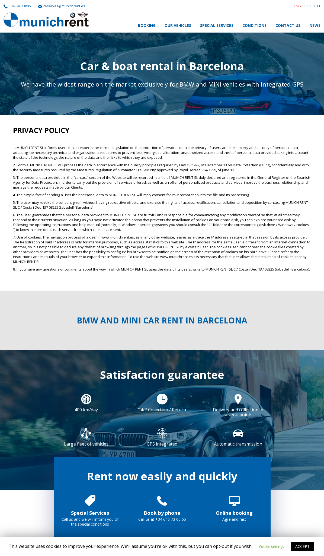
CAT (317, 6)
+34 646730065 (21, 6)
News (314, 25)
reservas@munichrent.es (64, 6)
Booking (147, 25)
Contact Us (287, 25)
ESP (307, 6)
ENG (297, 6)
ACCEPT (302, 546)
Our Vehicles (178, 25)
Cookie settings (271, 546)
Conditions (254, 25)
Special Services (216, 25)
